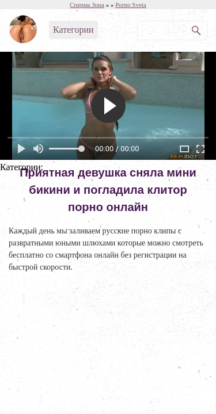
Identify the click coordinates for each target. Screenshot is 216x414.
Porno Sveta (130, 4)
